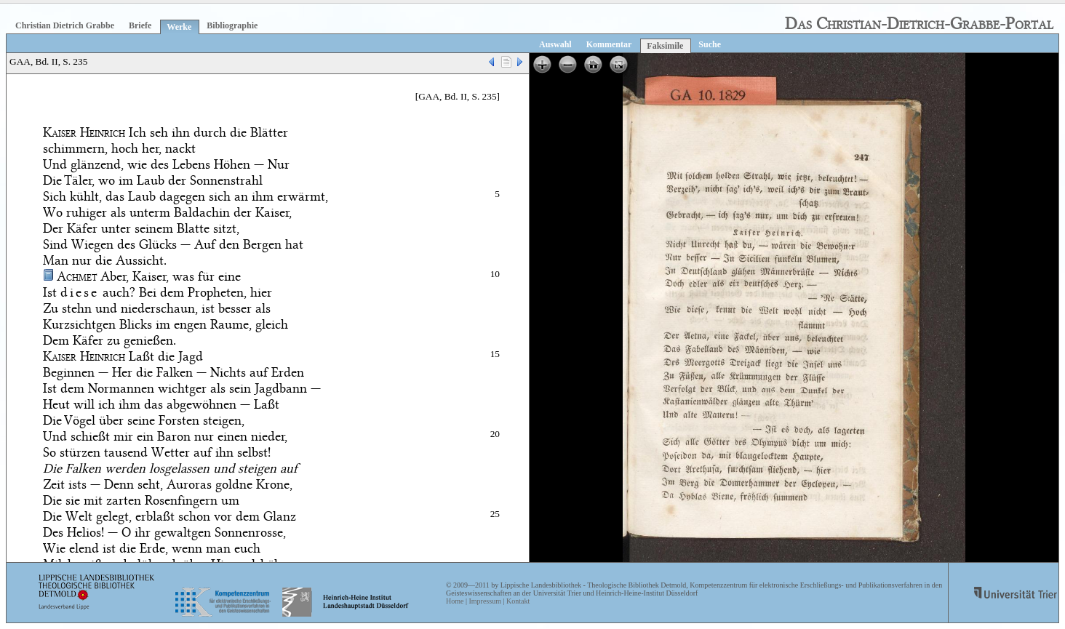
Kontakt (518, 601)
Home (454, 601)
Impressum (484, 601)
